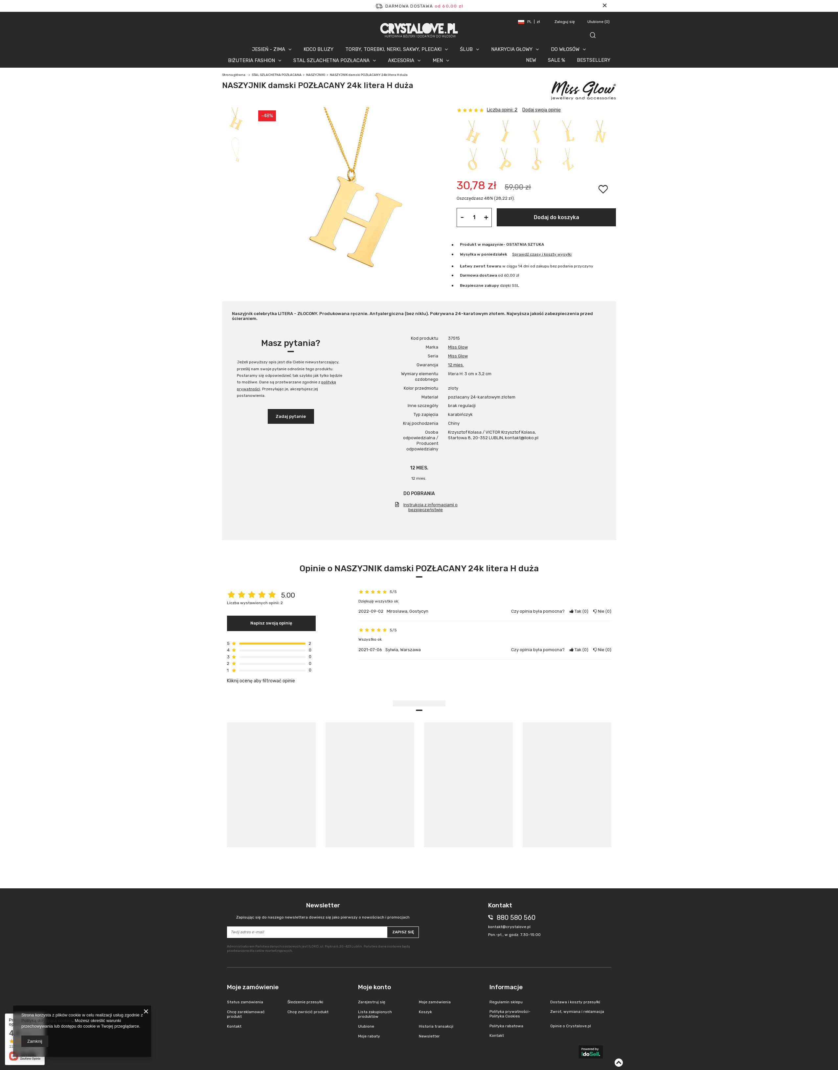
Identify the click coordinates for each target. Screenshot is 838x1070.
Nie (602, 611)
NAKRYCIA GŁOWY (511, 49)
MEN (438, 60)
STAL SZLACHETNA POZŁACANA (331, 60)
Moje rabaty (369, 1036)
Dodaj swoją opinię (541, 110)
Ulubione (598, 21)
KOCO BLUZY (318, 49)
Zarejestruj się (371, 1002)
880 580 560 (516, 918)
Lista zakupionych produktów (375, 1014)
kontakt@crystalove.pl (509, 926)
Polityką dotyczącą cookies (46, 1020)
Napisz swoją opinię (271, 623)
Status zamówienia (245, 1002)
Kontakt (234, 1026)
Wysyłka (468, 254)
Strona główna (233, 75)
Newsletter (323, 910)
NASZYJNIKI (315, 75)
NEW (531, 60)
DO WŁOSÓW (565, 49)
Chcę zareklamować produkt (246, 1014)
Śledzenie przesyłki (305, 1002)
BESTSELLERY (593, 60)
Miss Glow (458, 347)
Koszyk (425, 1012)
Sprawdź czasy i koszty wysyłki (542, 254)
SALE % (556, 60)
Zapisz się (403, 932)
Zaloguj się (565, 21)
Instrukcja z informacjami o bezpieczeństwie (430, 507)
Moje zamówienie (253, 987)
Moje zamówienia (435, 1002)
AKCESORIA (401, 60)
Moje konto (374, 987)
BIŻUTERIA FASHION (251, 60)
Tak (579, 611)
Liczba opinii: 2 (502, 110)
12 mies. (456, 364)
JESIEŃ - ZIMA (268, 49)
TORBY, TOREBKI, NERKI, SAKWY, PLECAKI (393, 49)
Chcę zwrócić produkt (307, 1012)
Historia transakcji (436, 1026)
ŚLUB (466, 49)
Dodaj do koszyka (556, 217)
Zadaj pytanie (291, 416)
